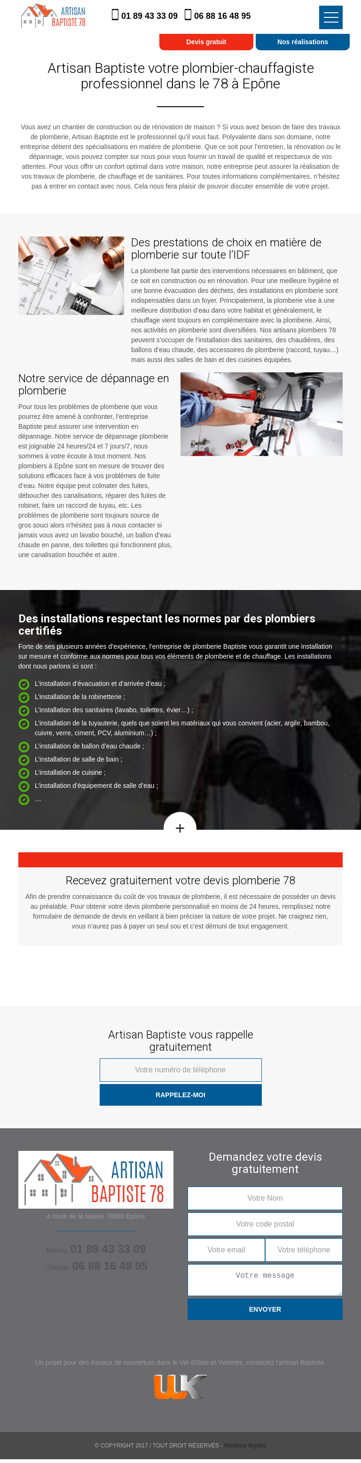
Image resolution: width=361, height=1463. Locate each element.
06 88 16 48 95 (222, 16)
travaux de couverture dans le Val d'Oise (150, 1366)
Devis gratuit (207, 42)
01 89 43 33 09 (150, 16)
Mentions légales (245, 1449)
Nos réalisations (302, 42)
